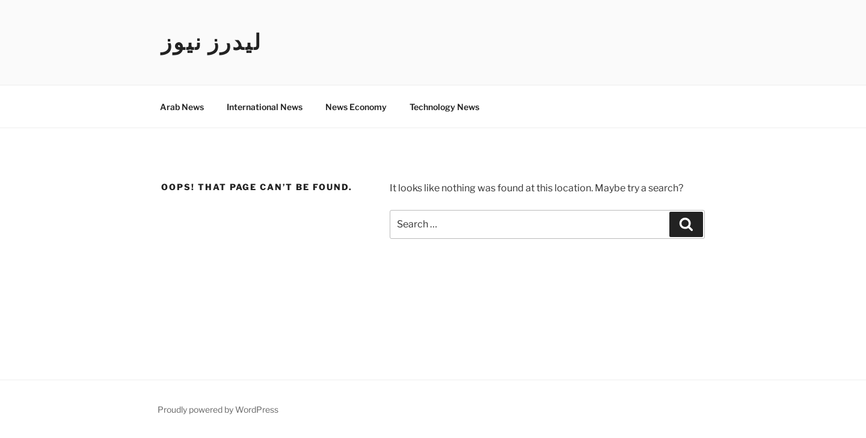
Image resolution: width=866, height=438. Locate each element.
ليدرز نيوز (211, 42)
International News (264, 107)
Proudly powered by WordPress (218, 409)
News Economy (356, 107)
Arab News (182, 107)
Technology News (444, 107)
